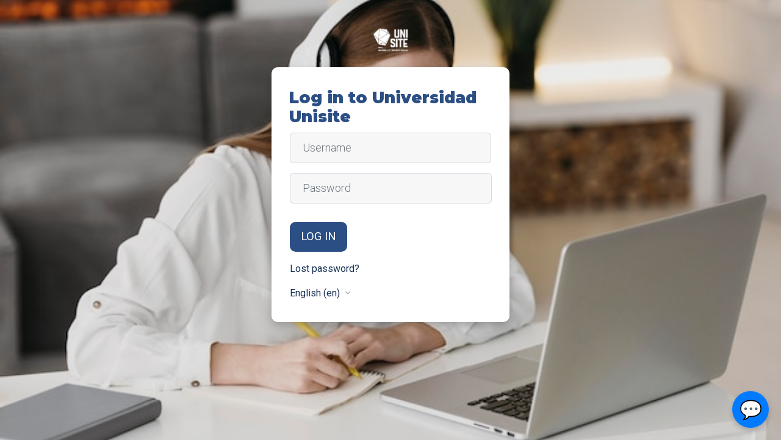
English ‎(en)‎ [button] (316, 293)
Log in (318, 236)
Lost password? (324, 268)
